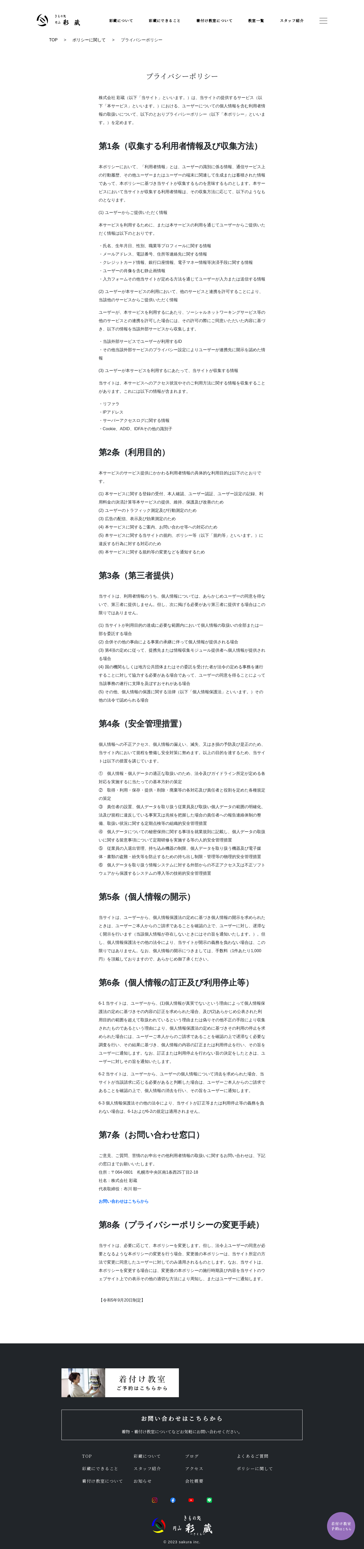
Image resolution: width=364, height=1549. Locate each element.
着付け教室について (214, 20)
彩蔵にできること (165, 20)
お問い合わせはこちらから (124, 1201)
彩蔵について (121, 20)
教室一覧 (256, 20)
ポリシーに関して (89, 40)
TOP (53, 40)
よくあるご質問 (253, 1456)
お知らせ (143, 1481)
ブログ (192, 1456)
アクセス (194, 1469)
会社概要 (194, 1481)
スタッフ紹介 (292, 20)
